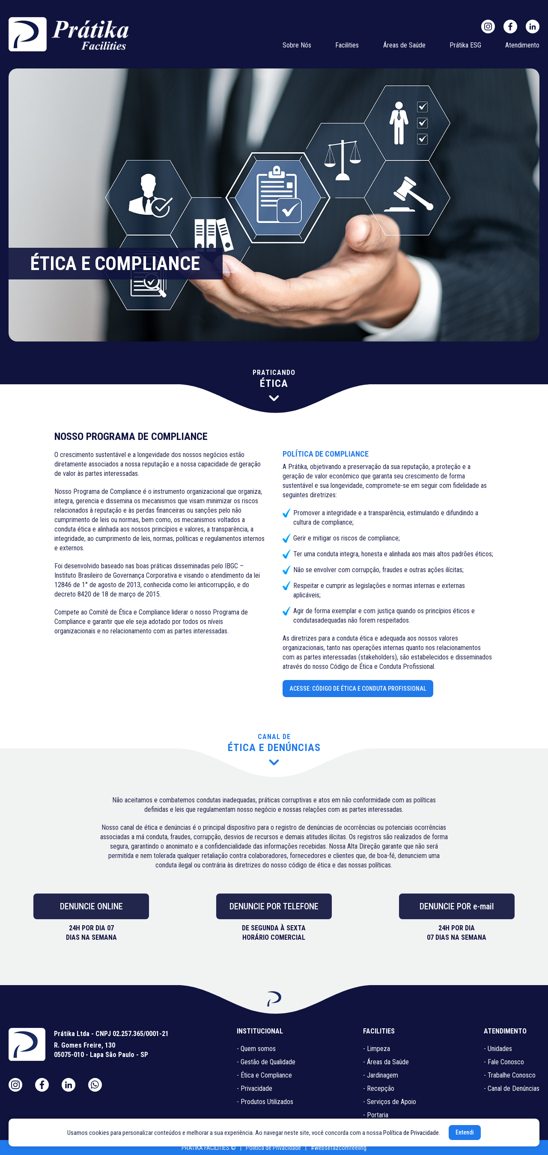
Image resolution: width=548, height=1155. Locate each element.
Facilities (347, 45)
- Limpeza (376, 1049)
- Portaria (375, 1115)
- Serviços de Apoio (389, 1102)
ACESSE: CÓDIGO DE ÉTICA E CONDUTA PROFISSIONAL (357, 688)
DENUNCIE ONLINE (91, 906)
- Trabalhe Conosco (510, 1075)
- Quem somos (256, 1049)
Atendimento (522, 45)
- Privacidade (254, 1088)
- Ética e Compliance (264, 1075)
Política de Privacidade (273, 1147)
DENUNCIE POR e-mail (457, 906)
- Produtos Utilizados (265, 1102)
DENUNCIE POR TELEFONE (274, 906)
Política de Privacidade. (411, 1133)
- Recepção (378, 1088)
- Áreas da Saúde (386, 1062)
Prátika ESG (465, 45)
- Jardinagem (380, 1075)
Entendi (465, 1132)
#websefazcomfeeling (338, 1147)
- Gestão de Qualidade (266, 1062)
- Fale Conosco (504, 1062)
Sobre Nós (297, 45)
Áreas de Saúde (404, 45)
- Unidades (498, 1049)
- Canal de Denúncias (511, 1088)
